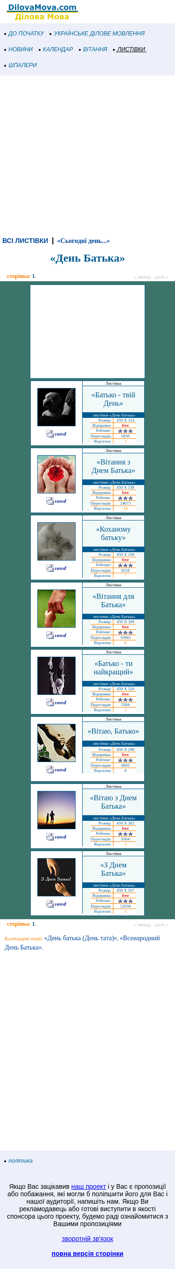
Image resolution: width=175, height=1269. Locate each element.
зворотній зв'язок (87, 1238)
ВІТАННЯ (93, 49)
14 (125, 508)
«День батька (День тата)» (80, 938)
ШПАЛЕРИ (20, 65)
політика (18, 1161)
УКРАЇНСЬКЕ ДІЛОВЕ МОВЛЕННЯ (97, 33)
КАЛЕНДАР (56, 49)
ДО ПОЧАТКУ (24, 33)
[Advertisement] (87, 155)
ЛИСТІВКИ (129, 49)
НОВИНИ (19, 49)
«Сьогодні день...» (83, 240)
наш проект (88, 1186)
